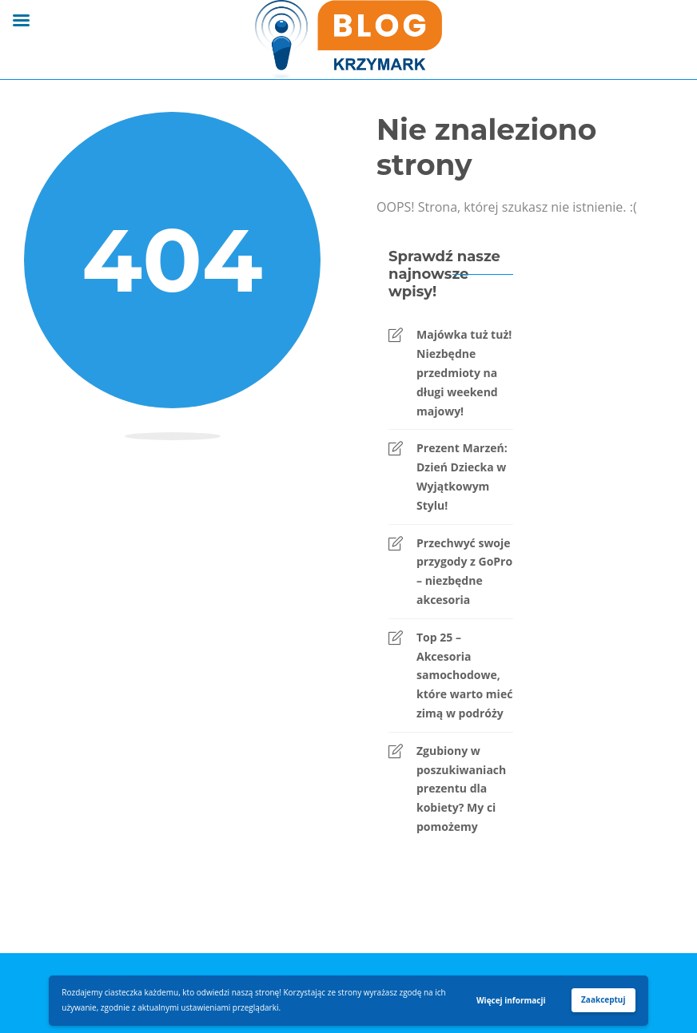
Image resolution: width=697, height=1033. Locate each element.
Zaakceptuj (603, 999)
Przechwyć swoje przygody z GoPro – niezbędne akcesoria (464, 571)
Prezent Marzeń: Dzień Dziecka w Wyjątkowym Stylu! (462, 476)
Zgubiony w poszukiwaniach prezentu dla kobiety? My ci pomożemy (461, 788)
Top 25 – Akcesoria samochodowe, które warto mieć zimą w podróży (464, 675)
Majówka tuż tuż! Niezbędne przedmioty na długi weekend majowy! (464, 372)
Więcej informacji (511, 1000)
